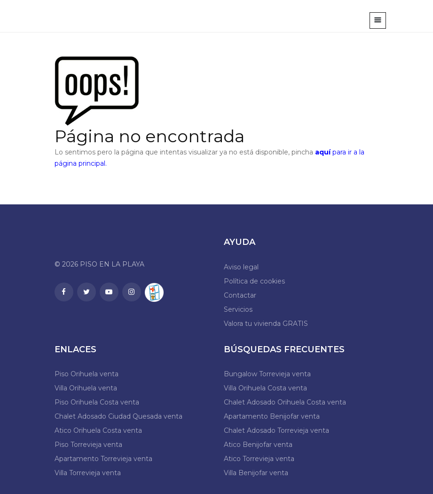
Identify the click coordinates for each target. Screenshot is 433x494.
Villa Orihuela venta (86, 388)
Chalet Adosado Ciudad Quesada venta (118, 416)
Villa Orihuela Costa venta (265, 388)
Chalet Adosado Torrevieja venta (276, 430)
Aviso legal (241, 267)
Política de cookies (254, 281)
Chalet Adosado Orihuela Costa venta (285, 402)
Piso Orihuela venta (86, 374)
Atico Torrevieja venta (259, 458)
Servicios (238, 309)
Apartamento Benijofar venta (272, 416)
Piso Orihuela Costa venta (97, 402)
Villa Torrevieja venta (88, 473)
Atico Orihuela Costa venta (98, 430)
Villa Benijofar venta (256, 473)
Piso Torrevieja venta (88, 444)
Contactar (240, 295)
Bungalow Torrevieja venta (267, 374)
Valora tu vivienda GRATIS (266, 323)
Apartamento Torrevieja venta (103, 458)
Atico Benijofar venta (258, 444)
